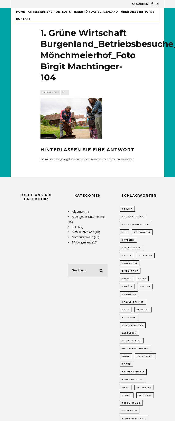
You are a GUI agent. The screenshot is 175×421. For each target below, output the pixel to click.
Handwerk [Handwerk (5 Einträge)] (129, 297)
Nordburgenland (82, 237)
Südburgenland (81, 242)
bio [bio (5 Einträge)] (124, 233)
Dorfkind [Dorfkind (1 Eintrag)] (145, 257)
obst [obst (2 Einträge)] (125, 393)
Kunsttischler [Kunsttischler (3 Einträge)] (132, 329)
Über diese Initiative (138, 11)
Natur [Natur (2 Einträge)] (126, 369)
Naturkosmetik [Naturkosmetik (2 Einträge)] (133, 377)
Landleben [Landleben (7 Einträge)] (129, 337)
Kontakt (23, 18)
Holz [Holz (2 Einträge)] (125, 313)
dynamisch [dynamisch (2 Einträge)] (129, 265)
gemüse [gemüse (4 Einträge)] (127, 289)
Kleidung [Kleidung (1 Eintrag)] (143, 313)
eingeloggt (63, 159)
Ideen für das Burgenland (96, 11)
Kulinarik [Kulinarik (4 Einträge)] (129, 321)
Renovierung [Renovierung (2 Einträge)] (131, 409)
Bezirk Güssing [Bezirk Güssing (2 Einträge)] (133, 217)
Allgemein (78, 212)
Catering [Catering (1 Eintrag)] (128, 241)
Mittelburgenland (83, 232)
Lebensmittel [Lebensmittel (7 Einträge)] (131, 345)
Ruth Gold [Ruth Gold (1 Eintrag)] (129, 417)
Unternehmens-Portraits (49, 11)
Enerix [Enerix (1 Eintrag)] (126, 281)
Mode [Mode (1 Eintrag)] (126, 361)
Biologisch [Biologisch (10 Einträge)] (142, 233)
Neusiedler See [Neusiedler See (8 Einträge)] (132, 385)
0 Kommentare (50, 92)
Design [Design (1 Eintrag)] (127, 257)
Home (20, 11)
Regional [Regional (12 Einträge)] (145, 401)
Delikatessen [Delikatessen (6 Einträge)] (131, 249)
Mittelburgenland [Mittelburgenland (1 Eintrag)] (135, 353)
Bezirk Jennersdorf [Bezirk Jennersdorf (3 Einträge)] (136, 225)
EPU (74, 227)
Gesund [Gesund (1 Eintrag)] (145, 289)
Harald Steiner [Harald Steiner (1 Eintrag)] (133, 305)
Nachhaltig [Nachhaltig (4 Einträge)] (145, 361)
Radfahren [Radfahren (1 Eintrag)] (144, 393)
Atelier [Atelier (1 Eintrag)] (127, 209)
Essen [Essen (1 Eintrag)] (142, 281)
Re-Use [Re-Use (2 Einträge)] (126, 401)
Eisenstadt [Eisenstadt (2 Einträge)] (130, 273)
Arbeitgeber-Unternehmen (89, 217)
